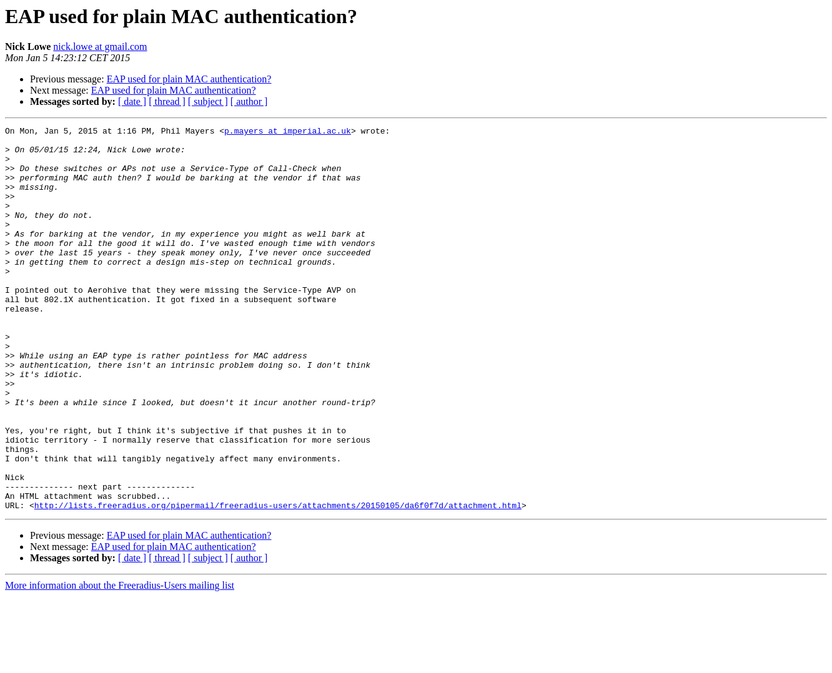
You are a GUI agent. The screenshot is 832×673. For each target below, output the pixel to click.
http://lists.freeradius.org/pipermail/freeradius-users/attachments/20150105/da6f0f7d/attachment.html (278, 581)
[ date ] (132, 101)
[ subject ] (208, 101)
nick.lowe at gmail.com (100, 46)
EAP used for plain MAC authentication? (189, 79)
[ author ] (249, 101)
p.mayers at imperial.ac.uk (287, 132)
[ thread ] (167, 101)
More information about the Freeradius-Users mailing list (119, 662)
